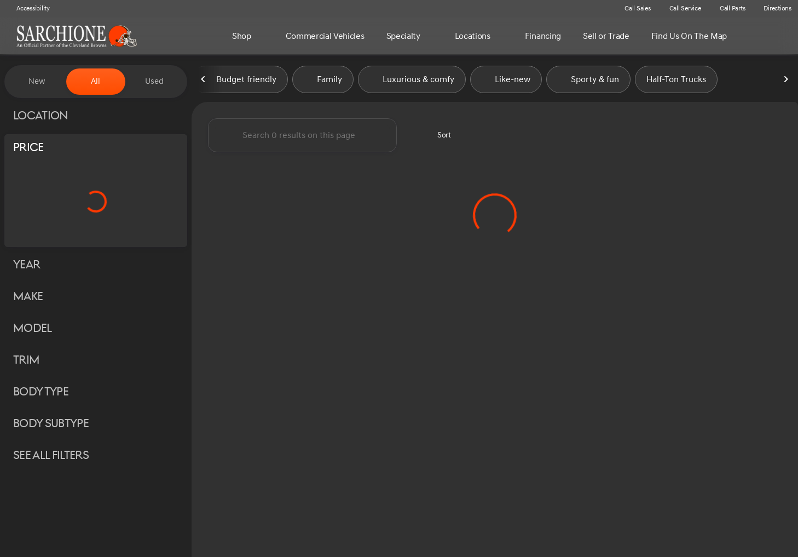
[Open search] (773, 36)
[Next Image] (786, 81)
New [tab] (36, 81)
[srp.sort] (438, 137)
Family (323, 81)
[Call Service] (680, 8)
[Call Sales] (632, 8)
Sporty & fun (588, 81)
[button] (599, 8)
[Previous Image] (204, 81)
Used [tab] (154, 81)
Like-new (506, 81)
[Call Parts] (728, 8)
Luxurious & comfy (411, 81)
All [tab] (95, 81)
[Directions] (772, 8)
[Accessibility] (28, 8)
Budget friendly (239, 81)
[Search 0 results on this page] (302, 137)
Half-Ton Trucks (676, 81)
